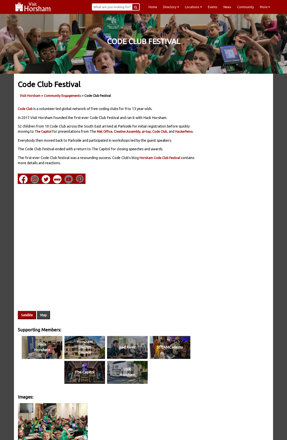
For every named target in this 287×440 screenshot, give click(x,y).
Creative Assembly (139, 131)
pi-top (158, 131)
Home (152, 7)
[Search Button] (138, 7)
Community (245, 7)
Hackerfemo (26, 136)
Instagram (118, 432)
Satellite (27, 315)
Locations (193, 7)
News (227, 7)
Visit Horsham (30, 95)
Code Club (25, 109)
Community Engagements (62, 95)
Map (43, 315)
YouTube (220, 432)
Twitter (169, 432)
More (265, 7)
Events (212, 7)
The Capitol (55, 131)
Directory (171, 7)
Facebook (67, 432)
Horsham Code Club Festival (160, 163)
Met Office (116, 131)
